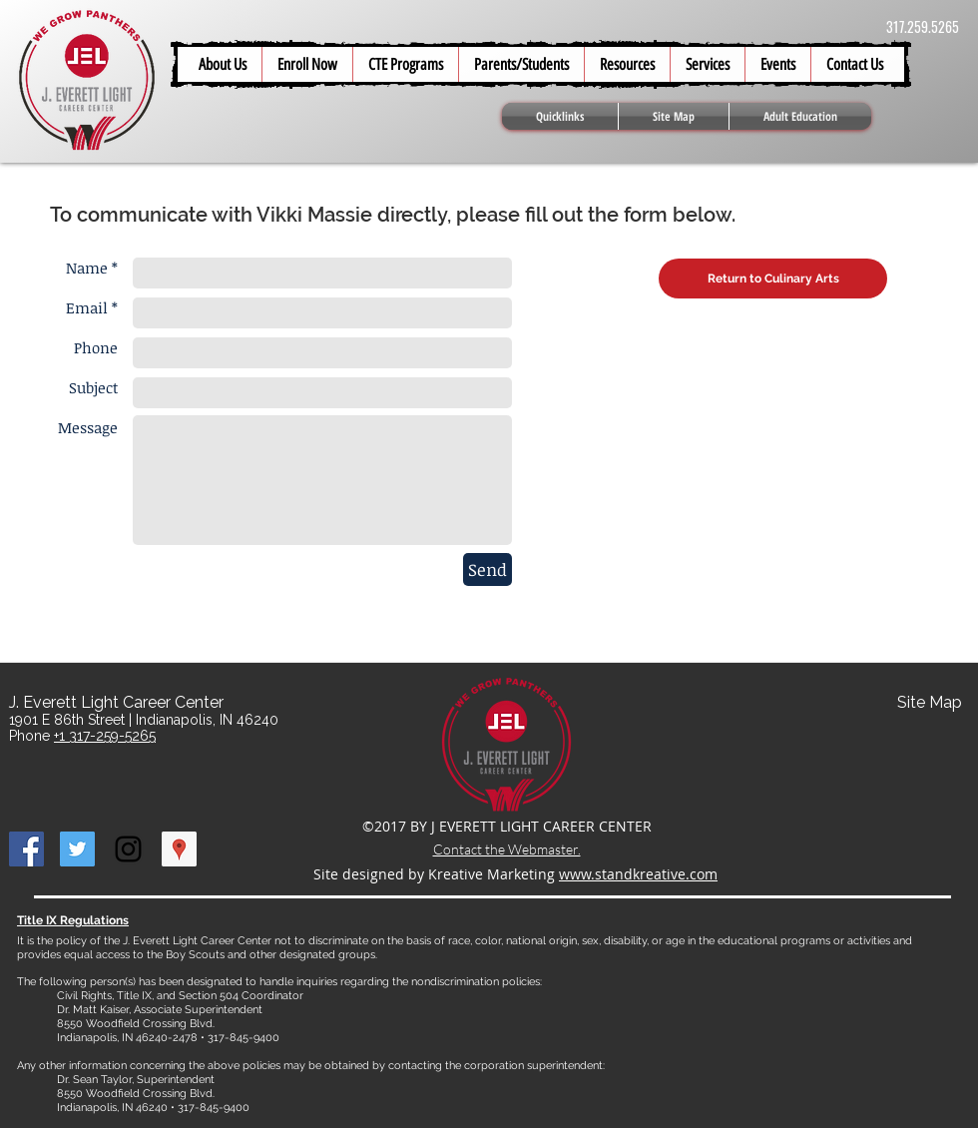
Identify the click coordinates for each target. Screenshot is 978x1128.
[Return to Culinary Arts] (773, 278)
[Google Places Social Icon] (179, 849)
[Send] (487, 569)
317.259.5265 (922, 26)
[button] (521, 64)
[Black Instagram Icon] (128, 849)
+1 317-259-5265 (105, 736)
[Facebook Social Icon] (26, 849)
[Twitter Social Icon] (77, 849)
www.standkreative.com (638, 873)
